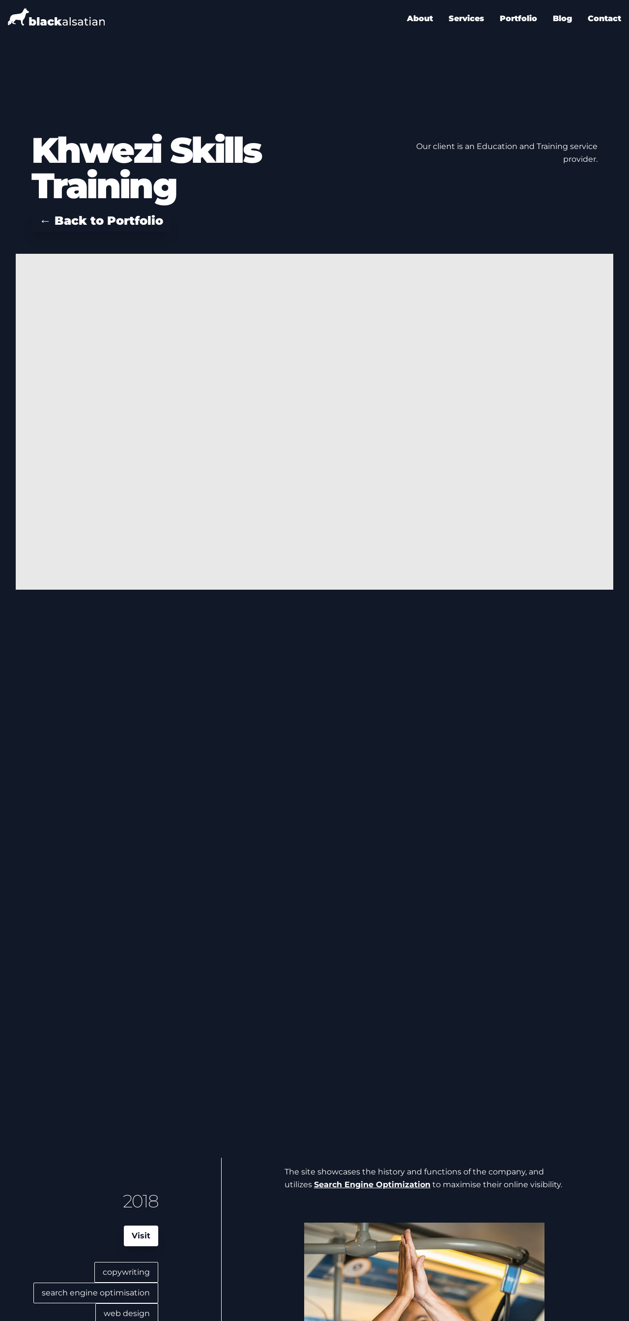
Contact (604, 18)
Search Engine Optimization (372, 1184)
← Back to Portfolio (101, 220)
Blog (562, 18)
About (420, 18)
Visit (141, 1235)
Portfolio (518, 18)
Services (466, 18)
